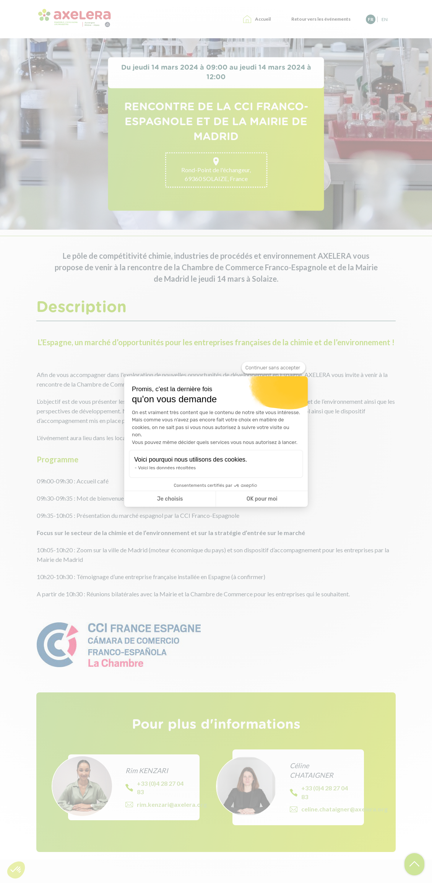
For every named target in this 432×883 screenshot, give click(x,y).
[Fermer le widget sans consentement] (273, 368)
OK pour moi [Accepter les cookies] (262, 499)
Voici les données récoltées (167, 467)
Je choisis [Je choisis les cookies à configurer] (170, 499)
